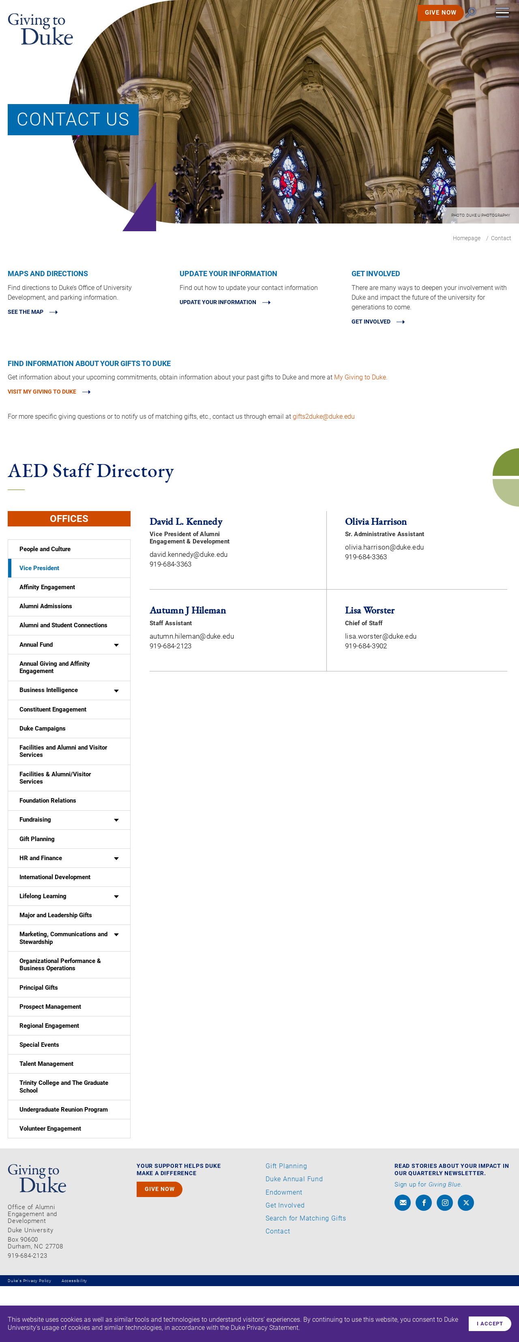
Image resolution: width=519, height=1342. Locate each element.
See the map (30, 313)
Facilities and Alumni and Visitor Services (63, 773)
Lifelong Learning (42, 931)
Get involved (376, 322)
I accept (487, 1323)
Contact (278, 1287)
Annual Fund (36, 657)
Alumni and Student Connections (63, 637)
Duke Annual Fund (294, 1235)
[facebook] (424, 1258)
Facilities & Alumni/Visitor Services (55, 802)
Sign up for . (429, 1240)
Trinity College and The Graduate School (63, 1138)
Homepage (466, 238)
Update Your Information (228, 303)
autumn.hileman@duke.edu (192, 639)
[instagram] (445, 1258)
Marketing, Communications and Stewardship (63, 976)
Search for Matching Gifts (306, 1274)
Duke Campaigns (42, 748)
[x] (466, 1258)
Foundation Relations (47, 826)
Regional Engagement (49, 1071)
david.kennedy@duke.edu (189, 558)
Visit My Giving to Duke (51, 394)
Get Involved (285, 1261)
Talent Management (46, 1113)
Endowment (284, 1248)
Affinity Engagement (47, 595)
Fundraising (35, 847)
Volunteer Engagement (50, 1183)
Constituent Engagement (52, 728)
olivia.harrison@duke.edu (384, 550)
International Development (54, 910)
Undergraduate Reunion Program (64, 1162)
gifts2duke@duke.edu (324, 420)
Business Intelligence (48, 707)
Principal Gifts (38, 1029)
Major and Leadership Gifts (57, 952)
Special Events (39, 1092)
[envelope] (403, 1258)
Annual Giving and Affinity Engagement (54, 682)
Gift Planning (37, 868)
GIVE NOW (429, 24)
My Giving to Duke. (361, 379)
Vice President (39, 574)
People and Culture (45, 553)
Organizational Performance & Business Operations (60, 1005)
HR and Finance (40, 889)
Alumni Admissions (46, 616)
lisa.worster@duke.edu (380, 639)
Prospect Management (50, 1050)
